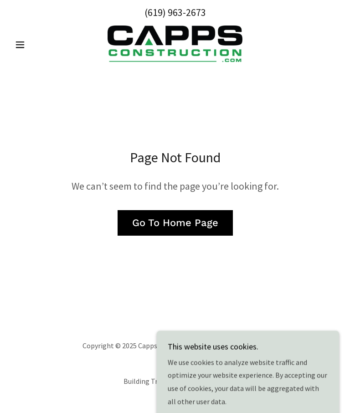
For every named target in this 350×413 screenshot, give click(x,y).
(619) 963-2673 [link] (175, 12)
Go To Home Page (175, 222)
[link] (175, 44)
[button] (35, 45)
